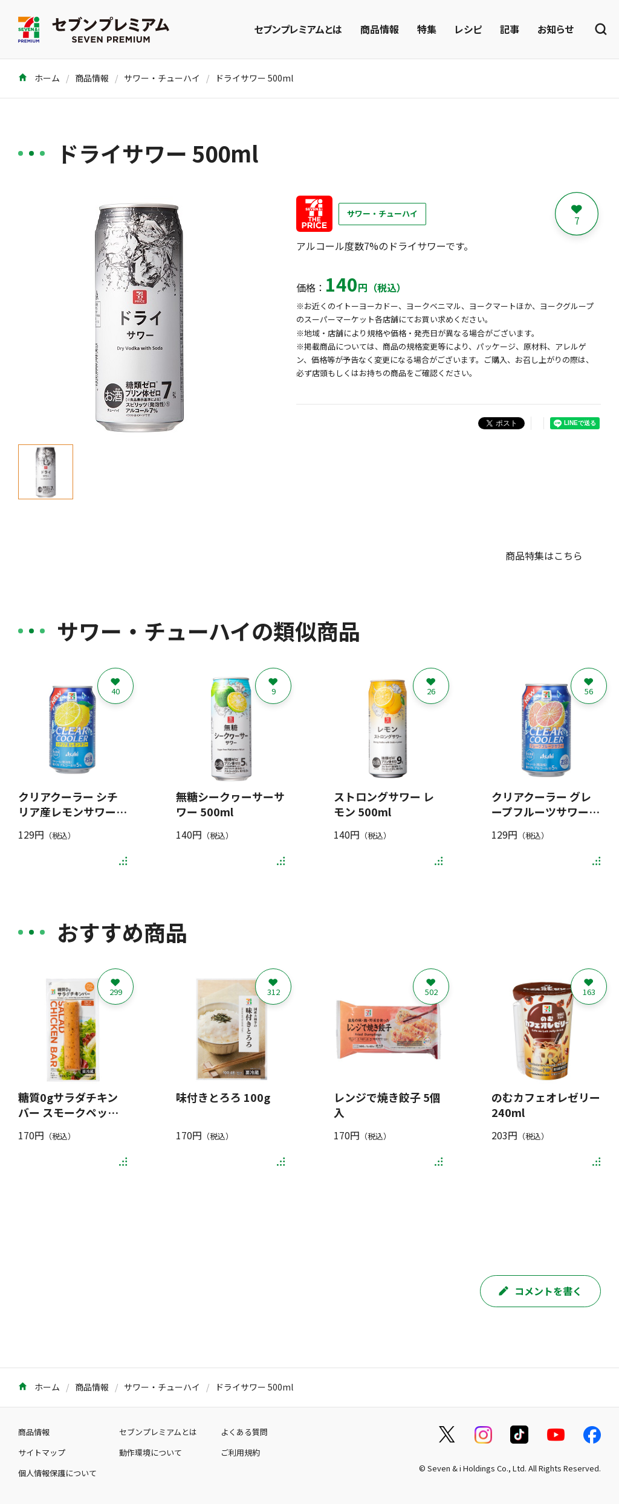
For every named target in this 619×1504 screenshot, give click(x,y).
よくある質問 (244, 1432)
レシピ (468, 29)
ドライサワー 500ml (254, 78)
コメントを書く (540, 1291)
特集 (426, 29)
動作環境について (150, 1452)
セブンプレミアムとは (298, 29)
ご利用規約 (240, 1452)
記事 (509, 29)
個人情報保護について (57, 1473)
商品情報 (379, 29)
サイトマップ (41, 1452)
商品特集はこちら (544, 555)
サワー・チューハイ (162, 78)
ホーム (39, 78)
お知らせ (555, 29)
